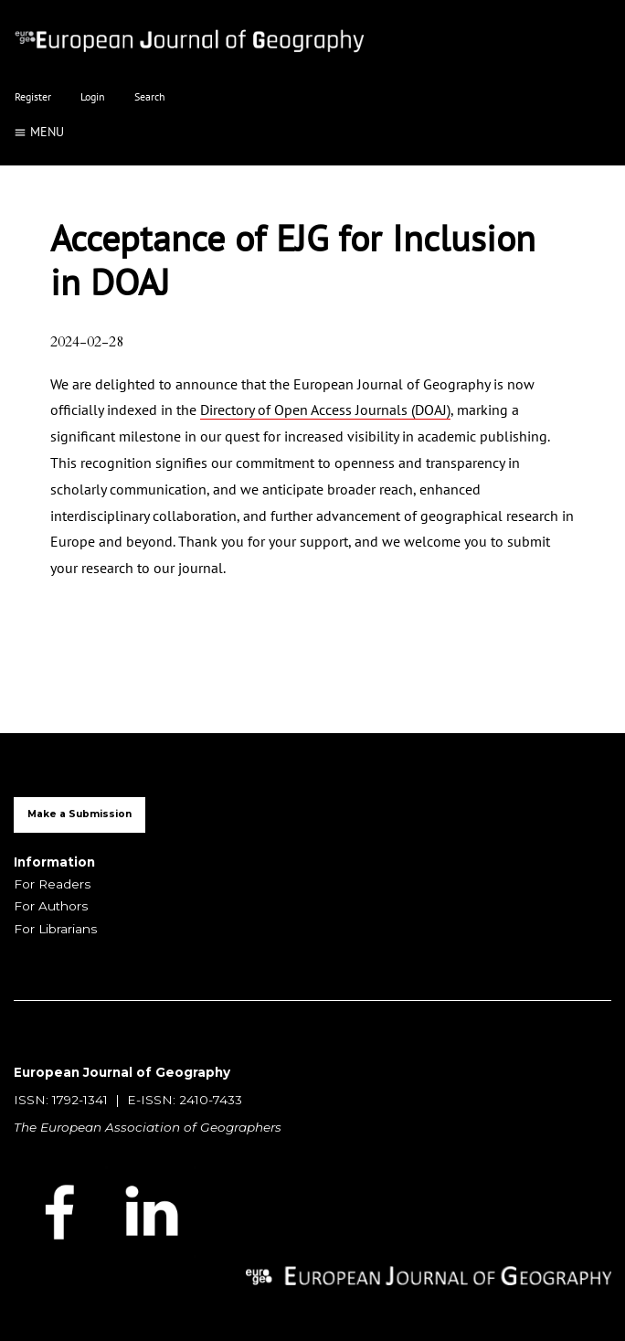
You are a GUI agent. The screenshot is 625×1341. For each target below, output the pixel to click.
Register (33, 96)
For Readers (52, 884)
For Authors (51, 906)
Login (92, 96)
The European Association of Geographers (147, 1127)
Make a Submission (79, 814)
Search (149, 96)
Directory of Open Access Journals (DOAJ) (325, 409)
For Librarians (55, 928)
